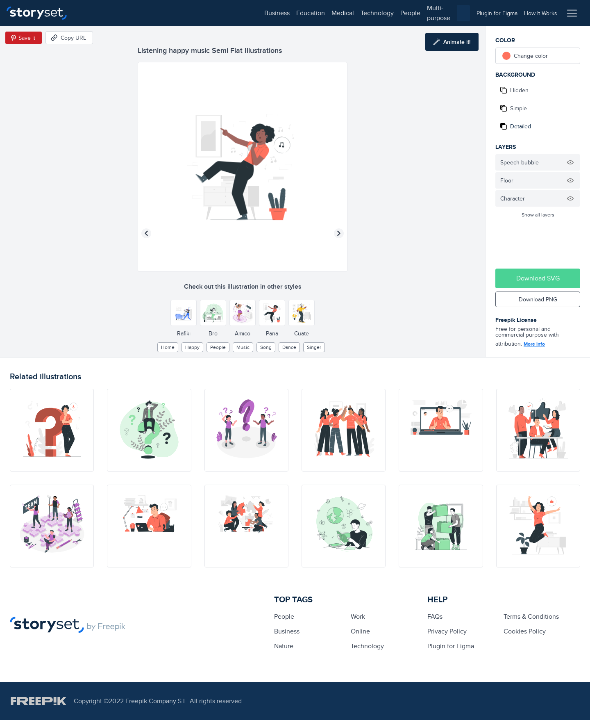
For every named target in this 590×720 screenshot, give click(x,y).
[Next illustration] (339, 233)
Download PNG (538, 299)
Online (360, 631)
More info (534, 344)
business (92, 13)
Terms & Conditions (531, 616)
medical (158, 13)
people (226, 13)
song (266, 347)
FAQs (434, 616)
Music (243, 347)
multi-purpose (262, 13)
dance (289, 347)
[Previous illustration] (146, 233)
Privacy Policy (447, 631)
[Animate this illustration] (452, 42)
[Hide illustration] (570, 162)
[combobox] (379, 13)
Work (358, 616)
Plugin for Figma (450, 646)
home (168, 347)
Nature (283, 646)
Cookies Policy (525, 631)
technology (192, 13)
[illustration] (52, 430)
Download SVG (538, 278)
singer (314, 347)
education (126, 13)
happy (192, 347)
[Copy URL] (69, 37)
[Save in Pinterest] (23, 37)
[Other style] (183, 313)
